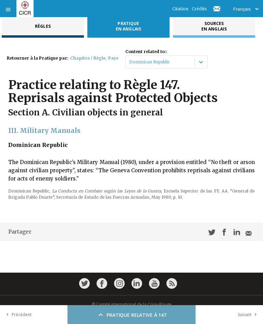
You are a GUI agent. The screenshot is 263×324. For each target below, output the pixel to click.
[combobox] (129, 62)
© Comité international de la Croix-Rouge (132, 304)
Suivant (249, 314)
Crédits (199, 8)
